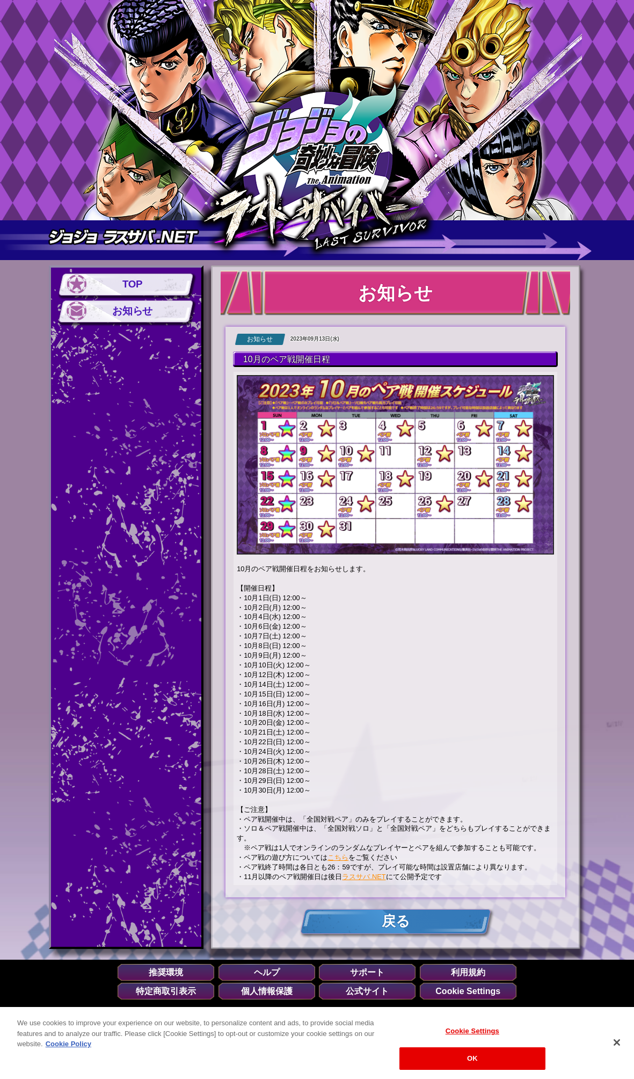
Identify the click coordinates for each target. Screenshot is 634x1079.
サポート (367, 972)
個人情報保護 (267, 991)
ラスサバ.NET (363, 877)
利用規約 (468, 972)
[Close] (617, 1047)
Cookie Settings (467, 991)
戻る (395, 921)
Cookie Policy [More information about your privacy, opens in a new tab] (68, 1048)
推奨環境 (166, 972)
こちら (337, 857)
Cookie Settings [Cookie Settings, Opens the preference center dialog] (472, 1035)
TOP (132, 284)
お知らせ (132, 310)
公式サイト (367, 991)
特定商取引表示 (166, 991)
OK (472, 1063)
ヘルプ (267, 972)
